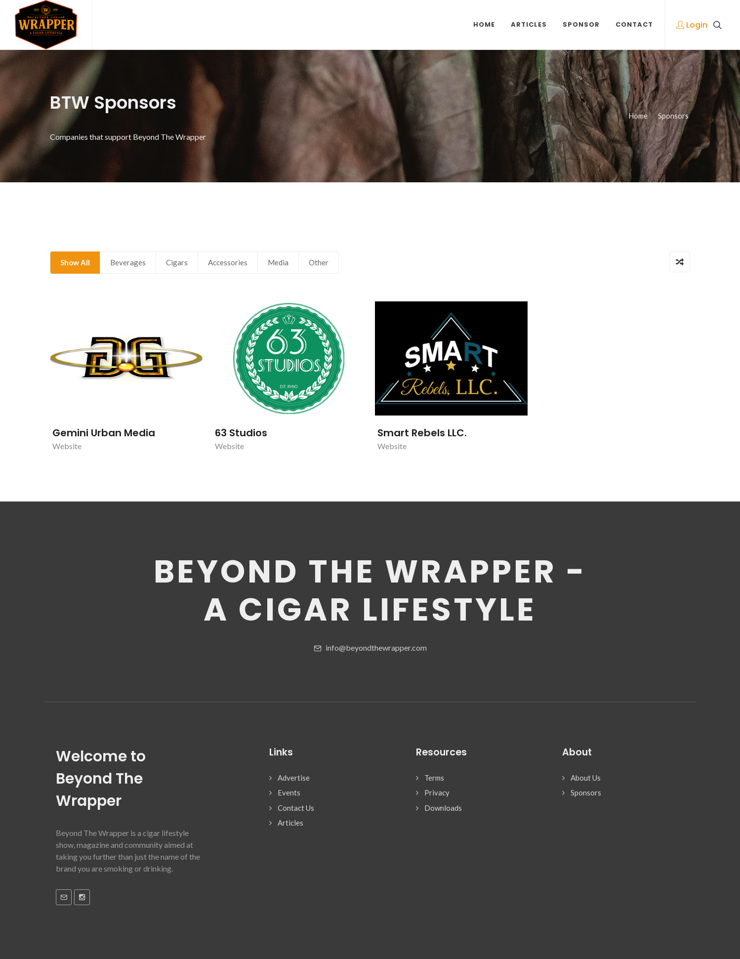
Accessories (227, 262)
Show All (75, 262)
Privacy (437, 792)
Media (278, 262)
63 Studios (241, 433)
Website (67, 446)
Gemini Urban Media (103, 433)
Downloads (443, 807)
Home (638, 116)
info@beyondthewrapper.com (370, 648)
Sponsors (673, 116)
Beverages (128, 262)
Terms (434, 777)
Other (319, 262)
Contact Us (296, 807)
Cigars (177, 262)
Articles (290, 822)
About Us (586, 777)
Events (289, 792)
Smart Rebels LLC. (422, 433)
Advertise (294, 777)
